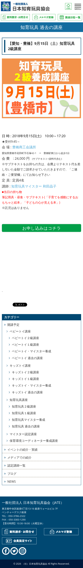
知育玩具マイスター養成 (28, 420)
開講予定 (13, 325)
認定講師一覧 (16, 465)
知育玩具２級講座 (24, 406)
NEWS (11, 481)
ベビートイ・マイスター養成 (31, 351)
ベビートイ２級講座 (25, 338)
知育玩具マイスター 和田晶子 (33, 186)
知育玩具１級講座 (24, 413)
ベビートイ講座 (20, 331)
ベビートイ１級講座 (25, 344)
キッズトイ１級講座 (25, 379)
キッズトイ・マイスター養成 (31, 385)
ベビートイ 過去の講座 (27, 358)
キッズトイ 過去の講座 (27, 392)
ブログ (11, 474)
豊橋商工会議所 (24, 147)
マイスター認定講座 (23, 434)
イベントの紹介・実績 (22, 449)
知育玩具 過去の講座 (26, 426)
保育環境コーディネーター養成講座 (34, 441)
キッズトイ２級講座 (25, 372)
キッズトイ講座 (20, 365)
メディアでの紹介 (19, 457)
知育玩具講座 (19, 400)
